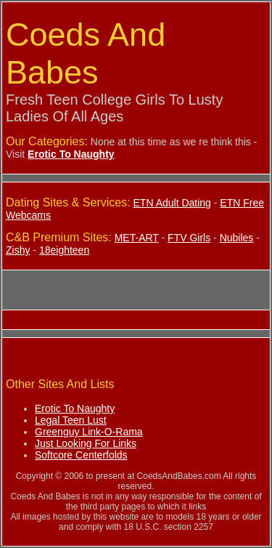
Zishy (18, 250)
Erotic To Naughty (75, 408)
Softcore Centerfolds (81, 455)
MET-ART (137, 237)
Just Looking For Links (85, 443)
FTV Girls (189, 237)
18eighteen (64, 250)
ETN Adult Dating (172, 203)
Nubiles (237, 237)
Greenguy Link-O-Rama (89, 432)
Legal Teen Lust (71, 420)
